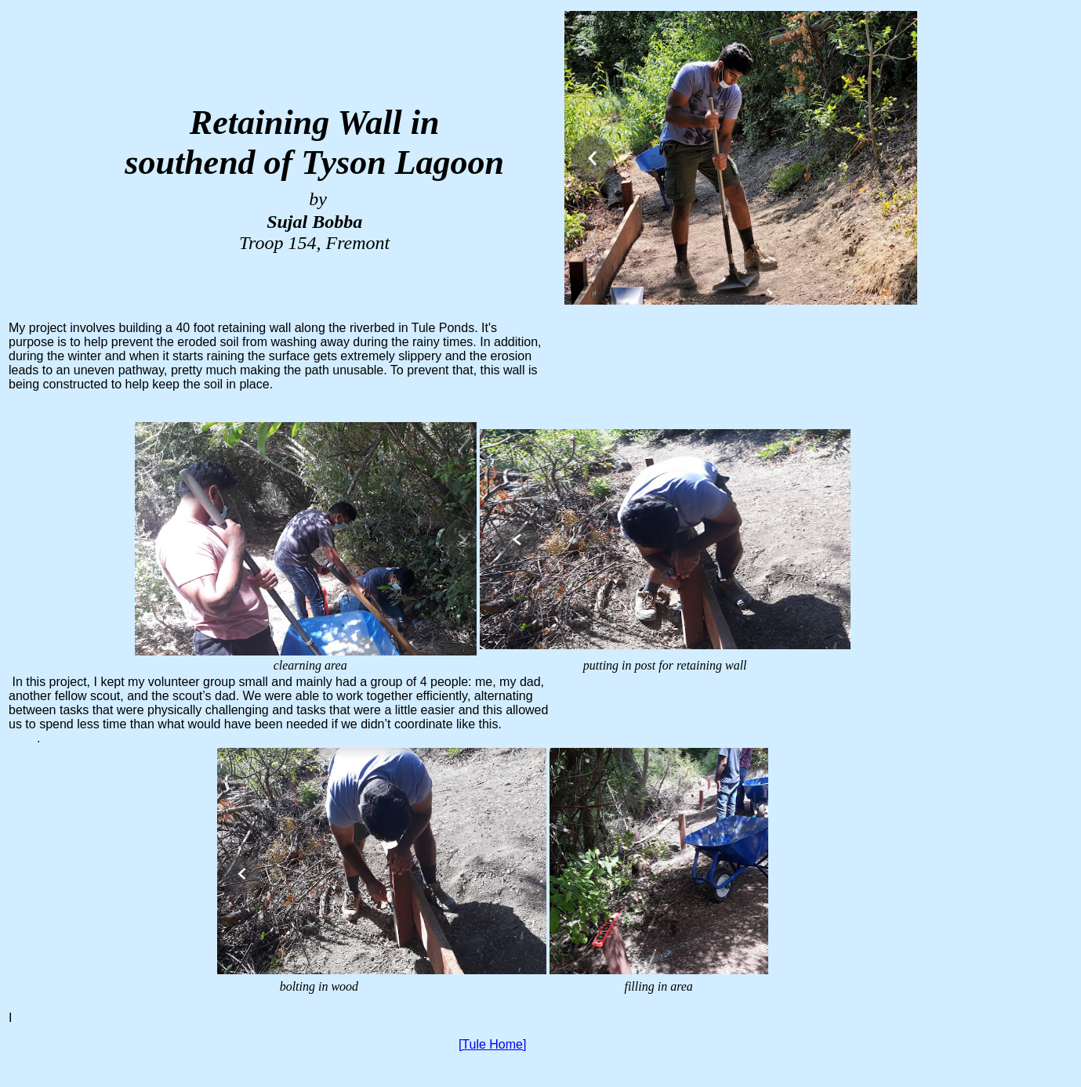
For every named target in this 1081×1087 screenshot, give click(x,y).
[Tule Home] (493, 1044)
